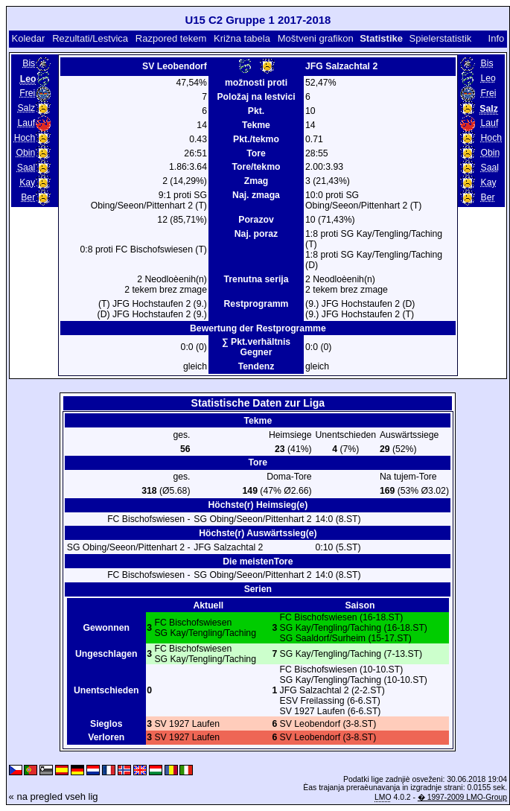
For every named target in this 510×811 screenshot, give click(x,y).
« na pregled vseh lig (53, 796)
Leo (488, 78)
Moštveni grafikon (316, 38)
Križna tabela (242, 38)
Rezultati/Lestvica (90, 38)
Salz (26, 108)
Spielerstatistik (440, 38)
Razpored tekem (171, 38)
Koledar (28, 38)
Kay (27, 182)
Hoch (25, 138)
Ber (28, 197)
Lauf (26, 123)
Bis (28, 63)
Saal (26, 167)
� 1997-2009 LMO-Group (462, 797)
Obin (25, 152)
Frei (27, 93)
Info (496, 38)
